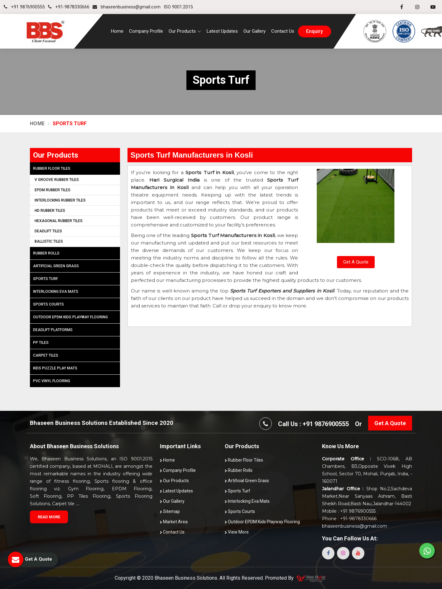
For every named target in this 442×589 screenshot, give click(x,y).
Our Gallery (254, 31)
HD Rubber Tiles (50, 210)
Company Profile (146, 31)
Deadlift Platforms (53, 330)
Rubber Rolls (46, 253)
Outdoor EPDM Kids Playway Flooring (70, 317)
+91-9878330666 (68, 7)
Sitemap (170, 511)
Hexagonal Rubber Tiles (59, 221)
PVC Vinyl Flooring (51, 381)
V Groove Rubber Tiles (57, 180)
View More (237, 532)
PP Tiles (41, 342)
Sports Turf (45, 279)
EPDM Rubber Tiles (52, 190)
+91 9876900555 (24, 7)
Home (117, 31)
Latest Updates (222, 31)
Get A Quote (355, 262)
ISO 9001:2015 (178, 7)
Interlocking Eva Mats (55, 291)
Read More (49, 517)
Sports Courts (48, 304)
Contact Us (282, 31)
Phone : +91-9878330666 (349, 518)
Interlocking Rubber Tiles (60, 200)
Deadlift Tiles (48, 231)
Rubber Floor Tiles (51, 168)
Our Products (174, 480)
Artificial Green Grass (56, 266)
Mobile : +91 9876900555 (349, 511)
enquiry (314, 31)
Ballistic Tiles (49, 241)
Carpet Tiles (45, 355)
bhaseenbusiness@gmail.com (127, 7)
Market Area (174, 521)
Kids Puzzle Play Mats (55, 368)
